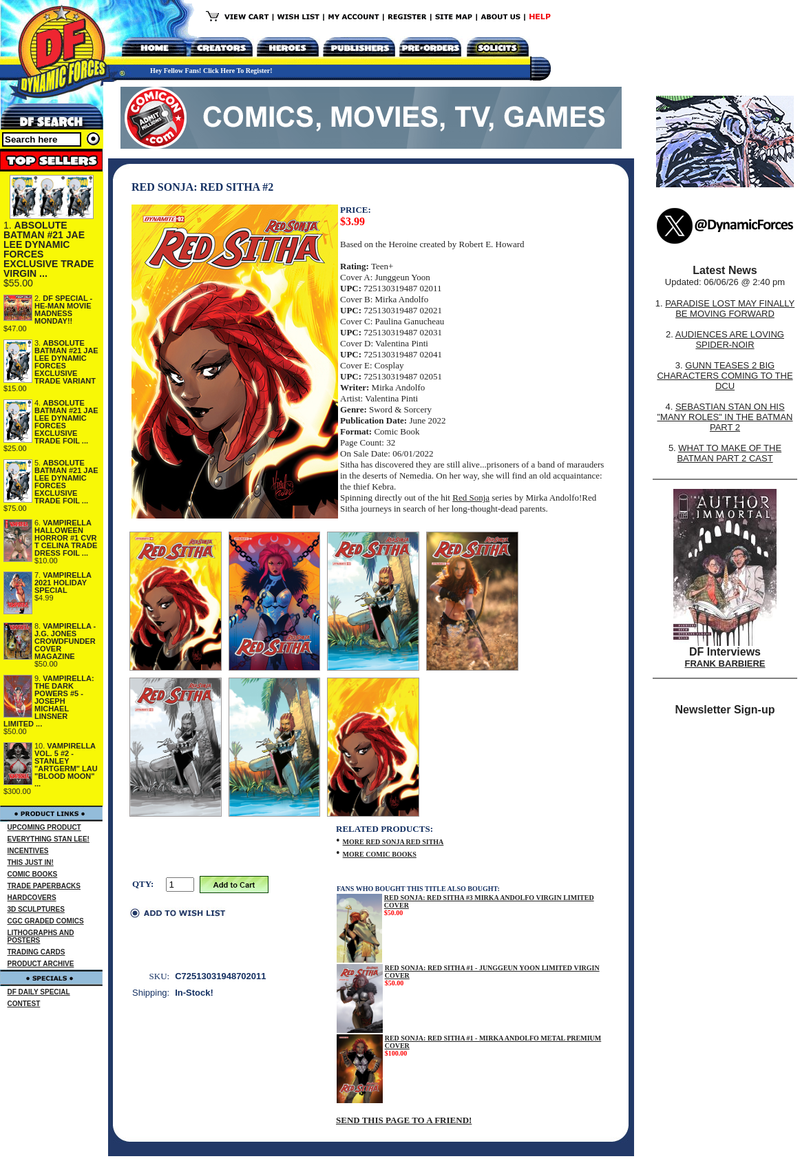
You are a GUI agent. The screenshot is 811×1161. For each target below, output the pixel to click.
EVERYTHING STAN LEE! (48, 839)
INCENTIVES (28, 851)
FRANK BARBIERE (725, 663)
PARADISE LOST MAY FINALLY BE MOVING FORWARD (729, 308)
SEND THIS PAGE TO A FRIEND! (404, 1120)
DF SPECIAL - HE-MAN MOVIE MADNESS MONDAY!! (63, 309)
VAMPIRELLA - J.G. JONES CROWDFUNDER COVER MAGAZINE (65, 641)
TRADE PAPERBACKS (44, 886)
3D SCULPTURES (36, 909)
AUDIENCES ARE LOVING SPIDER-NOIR (729, 339)
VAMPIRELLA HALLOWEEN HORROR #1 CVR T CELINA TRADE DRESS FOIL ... (65, 538)
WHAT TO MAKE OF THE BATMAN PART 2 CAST (729, 453)
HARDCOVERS (32, 897)
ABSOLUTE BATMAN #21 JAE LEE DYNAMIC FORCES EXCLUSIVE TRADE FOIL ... (66, 422)
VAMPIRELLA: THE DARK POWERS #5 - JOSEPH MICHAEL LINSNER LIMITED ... (48, 701)
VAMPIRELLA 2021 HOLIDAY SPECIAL (63, 582)
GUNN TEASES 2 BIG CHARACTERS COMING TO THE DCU (724, 375)
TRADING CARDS (36, 952)
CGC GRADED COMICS (46, 921)
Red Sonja (470, 497)
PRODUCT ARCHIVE (41, 963)
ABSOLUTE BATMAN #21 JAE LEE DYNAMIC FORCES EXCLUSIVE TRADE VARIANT (66, 362)
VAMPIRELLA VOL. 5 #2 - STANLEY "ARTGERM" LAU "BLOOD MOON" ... (66, 765)
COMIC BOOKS (33, 874)
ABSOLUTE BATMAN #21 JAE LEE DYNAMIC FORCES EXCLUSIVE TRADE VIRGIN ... (48, 249)
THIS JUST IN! (31, 862)
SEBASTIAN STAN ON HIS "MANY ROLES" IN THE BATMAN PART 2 (724, 416)
